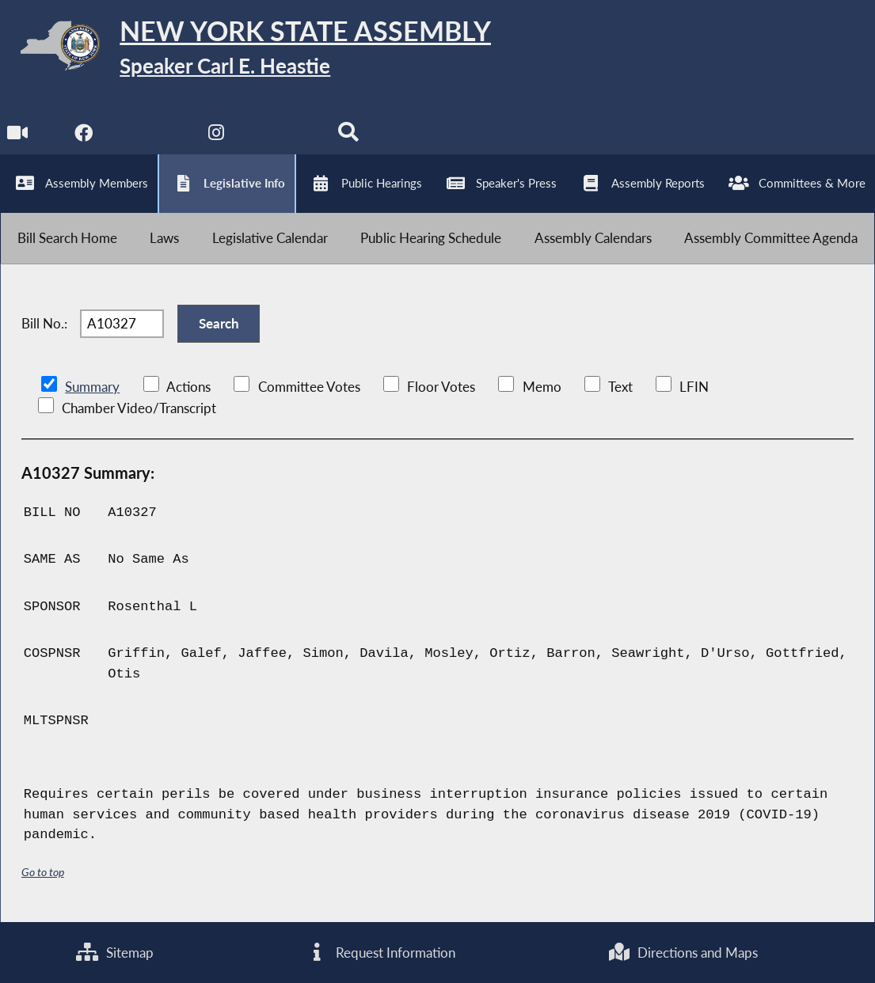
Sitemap (115, 952)
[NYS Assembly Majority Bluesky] (282, 136)
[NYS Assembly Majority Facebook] (83, 136)
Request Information (381, 952)
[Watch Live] (18, 136)
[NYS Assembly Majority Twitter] (150, 136)
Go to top (42, 872)
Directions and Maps (683, 952)
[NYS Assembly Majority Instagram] (216, 136)
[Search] (348, 136)
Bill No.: (44, 323)
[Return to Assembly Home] (245, 49)
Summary (92, 386)
